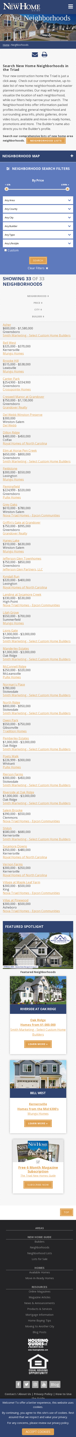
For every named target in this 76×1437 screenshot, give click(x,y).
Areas (39, 1228)
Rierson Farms (13, 774)
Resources (39, 1287)
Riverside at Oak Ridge (18, 792)
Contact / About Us (18, 1394)
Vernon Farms (13, 864)
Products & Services (39, 1309)
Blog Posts (39, 1332)
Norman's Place (14, 684)
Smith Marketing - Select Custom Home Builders (37, 335)
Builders (39, 1241)
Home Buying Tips (39, 1320)
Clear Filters (36, 268)
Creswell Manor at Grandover (23, 397)
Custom (13, 250)
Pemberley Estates (16, 738)
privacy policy (60, 1423)
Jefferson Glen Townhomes (22, 558)
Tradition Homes (15, 731)
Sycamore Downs (15, 846)
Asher (7, 325)
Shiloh (7, 828)
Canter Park (11, 379)
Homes (39, 1268)
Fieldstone (10, 468)
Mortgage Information (39, 1314)
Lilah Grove (11, 612)
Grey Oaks (10, 504)
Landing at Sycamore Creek (22, 594)
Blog (55, 1384)
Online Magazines (39, 1291)
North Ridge (11, 702)
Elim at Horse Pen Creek (20, 450)
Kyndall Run (11, 576)
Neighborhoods (39, 1247)
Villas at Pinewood (15, 900)
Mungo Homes (13, 353)
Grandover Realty (15, 407)
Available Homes (39, 1272)
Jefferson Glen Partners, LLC (23, 569)
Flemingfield (11, 486)
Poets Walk (11, 756)
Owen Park (10, 720)
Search (38, 260)
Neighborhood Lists (46, 140)
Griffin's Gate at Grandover (22, 522)
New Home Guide (39, 1237)
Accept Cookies (38, 1432)
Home (6, 44)
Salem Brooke (13, 810)
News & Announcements (39, 1303)
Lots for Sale (39, 1259)
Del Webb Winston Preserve (22, 415)
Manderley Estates (16, 648)
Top (66, 1212)
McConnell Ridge (14, 666)
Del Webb (10, 425)
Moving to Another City (39, 1326)
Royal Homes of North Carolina (25, 443)
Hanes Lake (11, 540)
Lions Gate (10, 630)
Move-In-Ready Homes (39, 1278)
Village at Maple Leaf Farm (21, 882)
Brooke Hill (11, 361)
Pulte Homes (12, 497)
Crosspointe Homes (17, 389)
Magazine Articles (39, 1297)
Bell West (9, 343)
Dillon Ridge (11, 432)
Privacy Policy (43, 1394)
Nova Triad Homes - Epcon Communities (31, 515)
